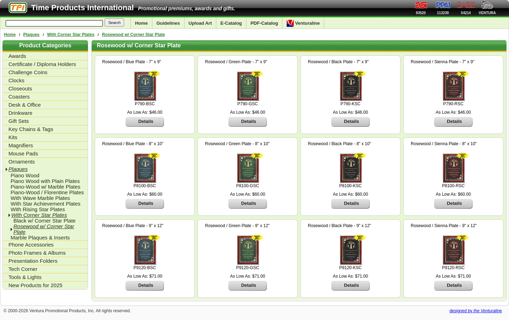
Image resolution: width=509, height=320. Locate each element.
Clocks (16, 80)
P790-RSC (453, 103)
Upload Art (200, 23)
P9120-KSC (350, 267)
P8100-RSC (453, 185)
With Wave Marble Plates (40, 198)
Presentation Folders (32, 261)
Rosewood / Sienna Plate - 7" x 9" (442, 61)
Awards (17, 56)
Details (145, 121)
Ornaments (21, 162)
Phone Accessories (31, 245)
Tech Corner (22, 269)
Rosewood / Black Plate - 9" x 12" (339, 225)
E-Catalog (231, 23)
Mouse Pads (23, 153)
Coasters (19, 97)
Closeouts (20, 88)
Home (141, 23)
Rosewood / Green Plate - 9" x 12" (237, 225)
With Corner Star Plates (70, 34)
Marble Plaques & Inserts (40, 238)
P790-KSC (350, 103)
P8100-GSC (247, 185)
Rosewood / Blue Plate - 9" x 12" (132, 225)
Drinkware (20, 113)
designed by (476, 310)
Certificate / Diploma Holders (42, 64)
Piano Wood (25, 175)
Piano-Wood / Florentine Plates (47, 192)
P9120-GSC (247, 267)
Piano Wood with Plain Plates (45, 181)
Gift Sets (18, 121)
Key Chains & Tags (30, 129)
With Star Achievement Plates (46, 204)
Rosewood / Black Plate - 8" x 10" (339, 143)
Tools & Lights (24, 277)
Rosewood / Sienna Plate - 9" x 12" (444, 225)
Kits (12, 137)
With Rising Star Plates (38, 209)
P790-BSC (145, 103)
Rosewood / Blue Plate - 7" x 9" (131, 61)
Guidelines (168, 23)
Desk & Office (24, 105)
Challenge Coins (27, 72)
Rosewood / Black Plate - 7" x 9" (338, 61)
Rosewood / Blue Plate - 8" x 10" (132, 143)
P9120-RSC (453, 267)
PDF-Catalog (264, 23)
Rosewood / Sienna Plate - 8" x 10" (444, 143)
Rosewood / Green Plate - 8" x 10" (237, 143)
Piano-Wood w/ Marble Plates (45, 187)
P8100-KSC (350, 185)
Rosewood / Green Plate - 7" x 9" (236, 61)
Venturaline (303, 23)
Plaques (31, 34)
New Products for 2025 (35, 285)
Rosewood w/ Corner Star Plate (133, 34)
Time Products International (82, 7)
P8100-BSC (145, 185)
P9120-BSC (145, 267)
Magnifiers (20, 145)
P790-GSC (247, 103)
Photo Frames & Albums (37, 253)
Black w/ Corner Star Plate (44, 221)
